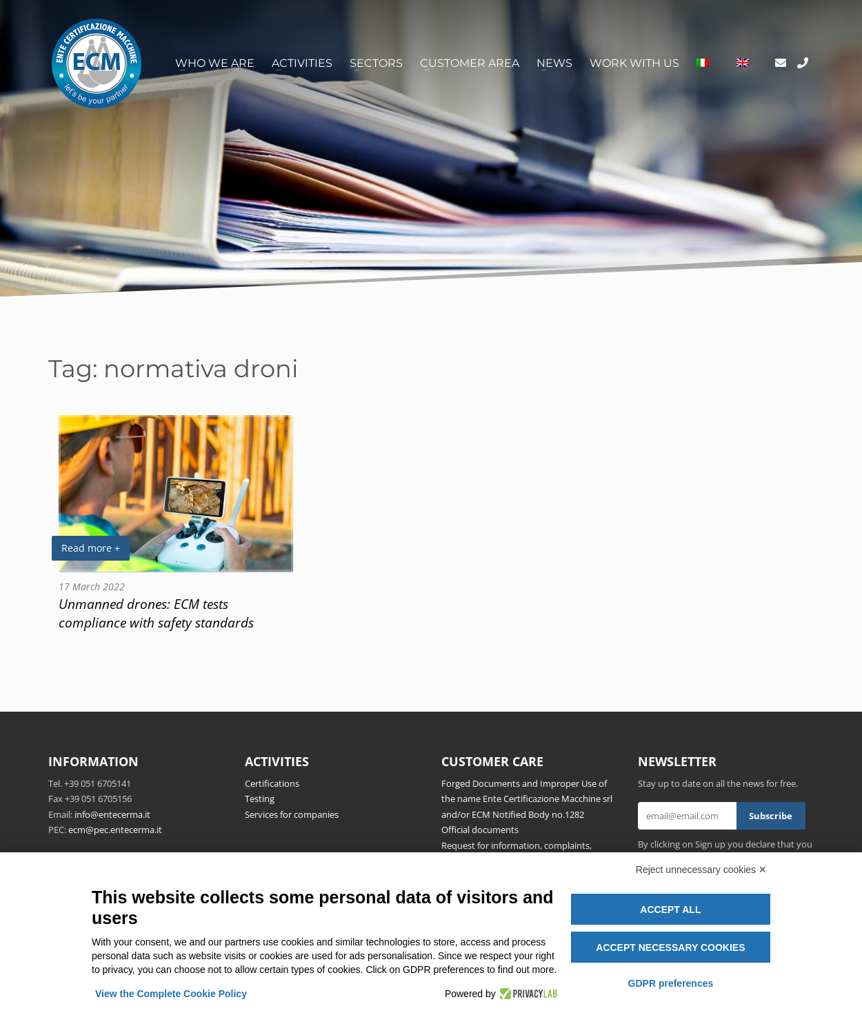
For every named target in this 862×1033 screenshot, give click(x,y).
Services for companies (292, 814)
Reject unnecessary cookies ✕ (701, 869)
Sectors (376, 63)
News (554, 63)
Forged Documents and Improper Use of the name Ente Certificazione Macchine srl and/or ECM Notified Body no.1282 (526, 799)
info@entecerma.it (112, 814)
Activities (302, 63)
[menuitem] (703, 63)
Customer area (469, 63)
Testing (259, 798)
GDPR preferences (671, 983)
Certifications (272, 783)
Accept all (670, 909)
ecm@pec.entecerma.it (115, 829)
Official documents (480, 829)
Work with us (634, 63)
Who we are (214, 63)
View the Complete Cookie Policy (171, 993)
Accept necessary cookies (670, 947)
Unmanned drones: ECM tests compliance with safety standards (156, 613)
